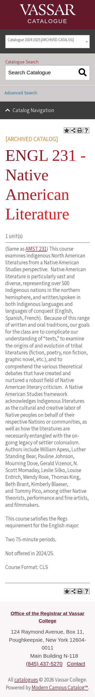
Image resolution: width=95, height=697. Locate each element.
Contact (76, 664)
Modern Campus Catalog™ (60, 687)
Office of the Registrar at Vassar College (47, 617)
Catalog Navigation (33, 110)
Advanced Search (21, 93)
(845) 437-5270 (44, 664)
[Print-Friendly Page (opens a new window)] (80, 130)
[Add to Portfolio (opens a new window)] (66, 130)
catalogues (26, 680)
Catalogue (48, 21)
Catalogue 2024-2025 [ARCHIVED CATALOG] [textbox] (41, 40)
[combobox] (47, 41)
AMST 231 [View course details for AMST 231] (36, 249)
